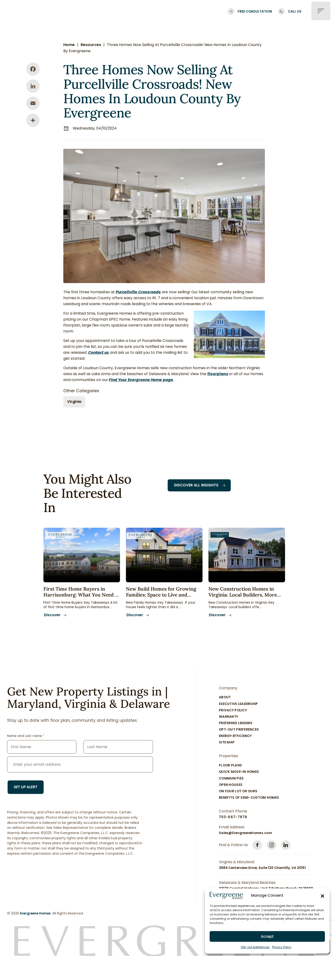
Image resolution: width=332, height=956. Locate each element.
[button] (322, 895)
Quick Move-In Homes (239, 772)
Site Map (227, 743)
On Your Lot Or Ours (238, 791)
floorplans (218, 374)
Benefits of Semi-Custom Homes (249, 798)
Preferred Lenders (236, 724)
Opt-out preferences (255, 947)
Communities (231, 779)
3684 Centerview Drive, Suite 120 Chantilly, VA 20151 (262, 868)
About (225, 698)
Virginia (74, 401)
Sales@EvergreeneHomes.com (245, 833)
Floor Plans (230, 766)
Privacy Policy (281, 947)
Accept (267, 936)
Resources (91, 44)
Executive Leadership (238, 704)
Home (69, 44)
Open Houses (230, 785)
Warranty (228, 717)
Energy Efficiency (235, 736)
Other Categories (81, 391)
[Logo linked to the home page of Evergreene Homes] (43, 11)
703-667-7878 (233, 818)
